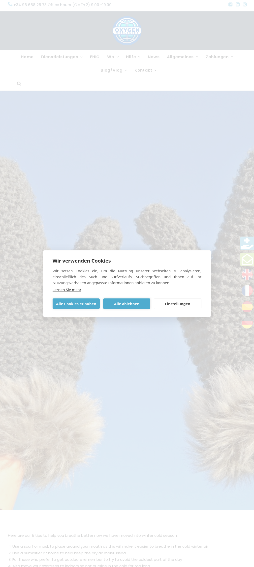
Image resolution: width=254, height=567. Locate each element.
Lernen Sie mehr (67, 289)
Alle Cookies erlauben (76, 303)
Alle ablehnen (126, 303)
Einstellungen (177, 303)
